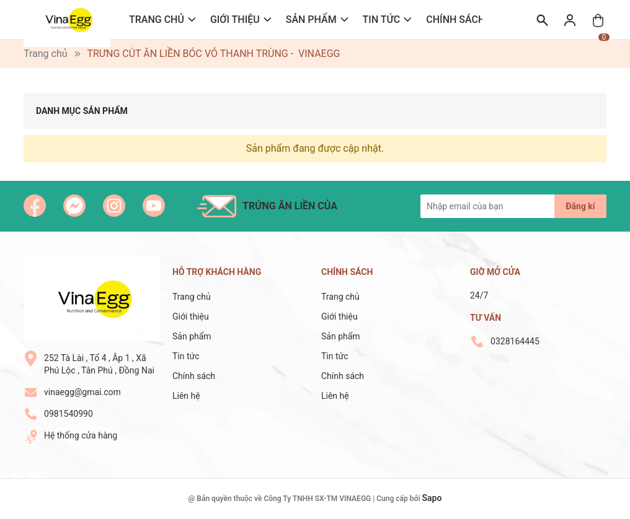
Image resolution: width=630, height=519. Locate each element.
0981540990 (68, 414)
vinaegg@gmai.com (82, 392)
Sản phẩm (311, 19)
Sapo (432, 498)
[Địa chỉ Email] (513, 206)
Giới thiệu (235, 19)
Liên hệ (186, 396)
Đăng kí (580, 206)
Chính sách (455, 19)
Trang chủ (156, 19)
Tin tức (382, 19)
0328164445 (514, 341)
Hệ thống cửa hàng (80, 435)
